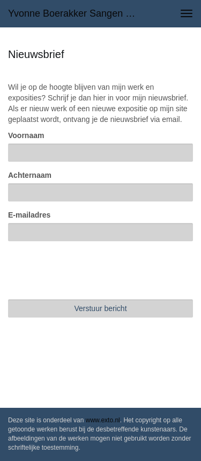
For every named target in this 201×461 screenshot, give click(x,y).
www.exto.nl (103, 420)
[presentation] (89, 270)
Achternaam (29, 175)
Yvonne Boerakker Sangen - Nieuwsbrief (77, 13)
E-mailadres (29, 215)
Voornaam (26, 135)
